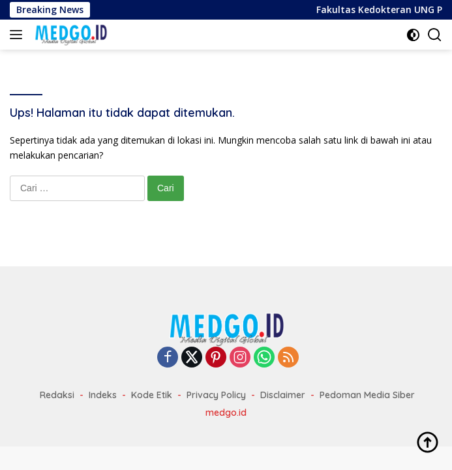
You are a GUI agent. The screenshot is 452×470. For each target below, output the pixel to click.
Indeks (103, 395)
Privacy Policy (216, 395)
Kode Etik (151, 395)
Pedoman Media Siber (367, 395)
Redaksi (57, 395)
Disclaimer (282, 395)
